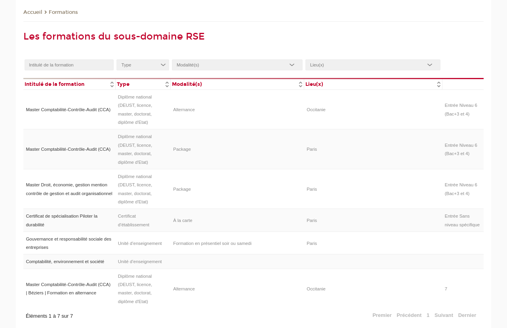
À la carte (182, 220)
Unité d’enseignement (140, 243)
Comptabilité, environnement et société (65, 261)
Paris (312, 149)
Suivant (444, 315)
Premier (381, 315)
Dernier (467, 315)
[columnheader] (69, 83)
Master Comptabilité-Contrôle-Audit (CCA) (68, 109)
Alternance (184, 109)
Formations (63, 12)
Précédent (409, 315)
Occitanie (316, 109)
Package (182, 149)
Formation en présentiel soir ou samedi (212, 243)
